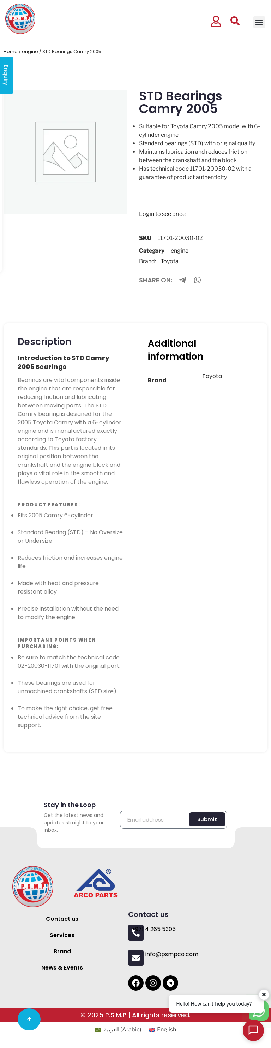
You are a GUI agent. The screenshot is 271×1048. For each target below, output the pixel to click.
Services (62, 935)
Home (11, 51)
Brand (62, 951)
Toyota (170, 261)
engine (30, 51)
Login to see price (162, 214)
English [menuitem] (166, 1029)
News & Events (62, 968)
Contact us (62, 919)
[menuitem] (118, 1030)
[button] (259, 22)
